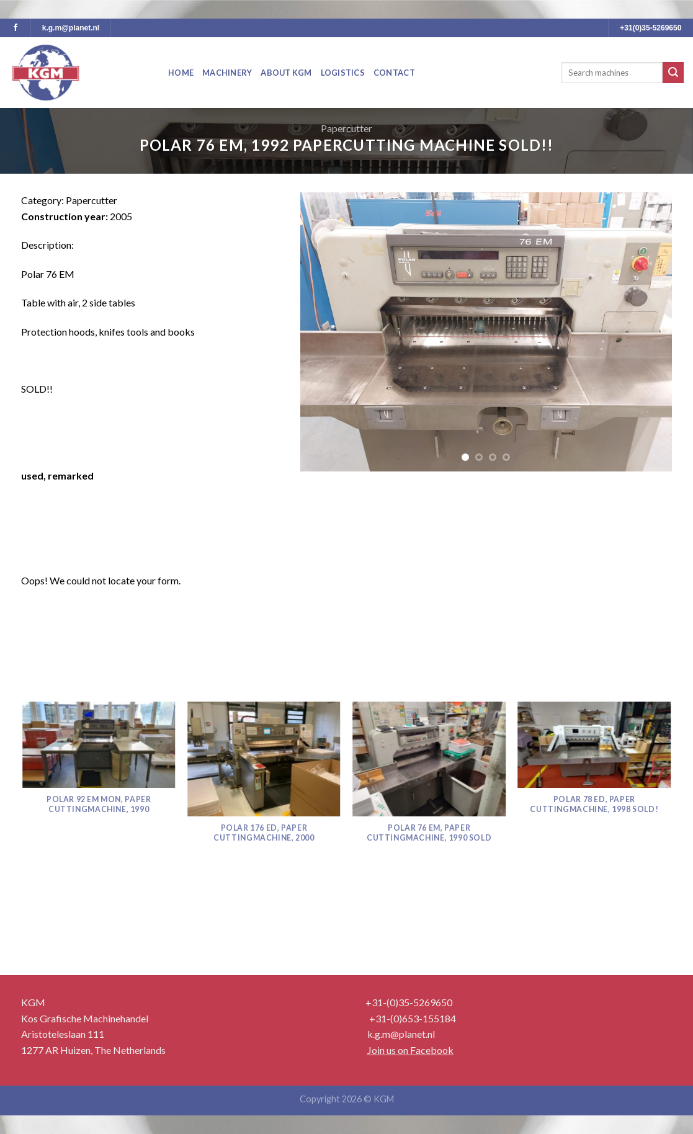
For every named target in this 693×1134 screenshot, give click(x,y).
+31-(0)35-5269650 (408, 1002)
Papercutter (346, 128)
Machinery (227, 73)
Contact (394, 73)
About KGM (286, 73)
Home (181, 73)
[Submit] (673, 72)
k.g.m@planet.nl (70, 28)
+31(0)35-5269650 (650, 28)
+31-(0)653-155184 (412, 1018)
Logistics (343, 73)
